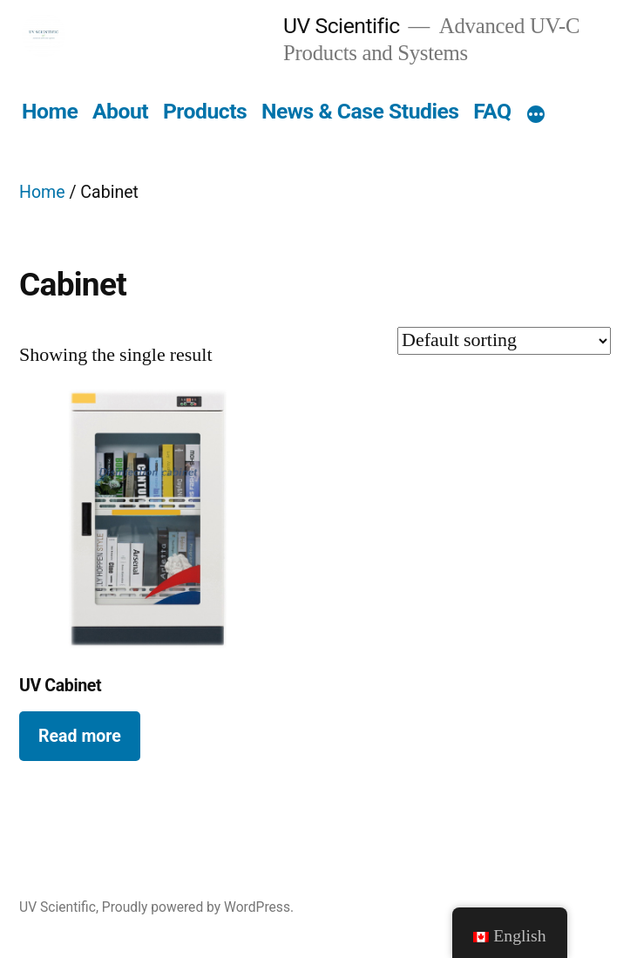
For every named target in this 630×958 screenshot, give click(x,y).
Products (205, 111)
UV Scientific (341, 25)
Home (50, 111)
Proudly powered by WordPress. (198, 907)
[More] (535, 115)
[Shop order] (504, 341)
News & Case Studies (360, 111)
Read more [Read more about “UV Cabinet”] (79, 736)
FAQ (492, 111)
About (120, 111)
